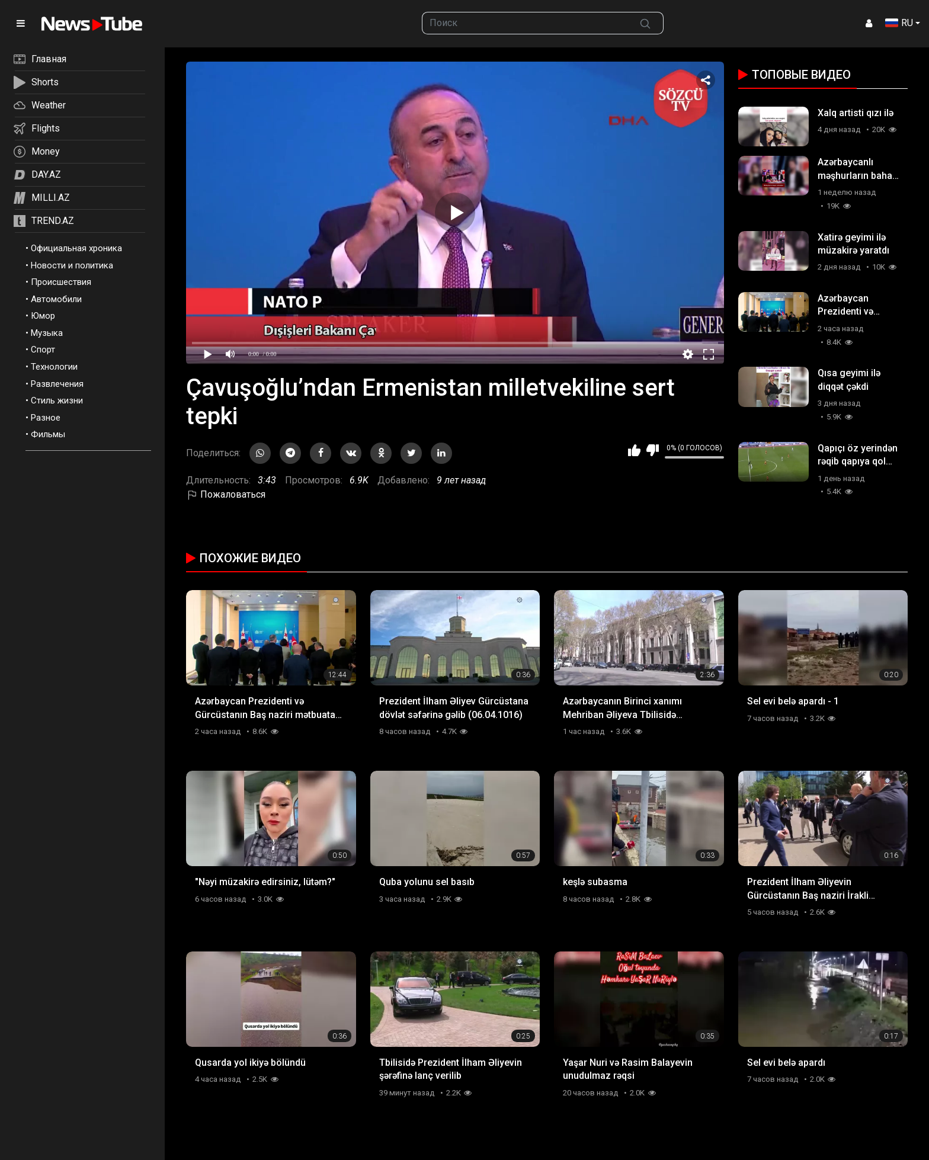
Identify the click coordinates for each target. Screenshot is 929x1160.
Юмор (43, 315)
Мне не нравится (652, 450)
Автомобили (56, 299)
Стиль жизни (57, 400)
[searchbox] (525, 23)
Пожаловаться (225, 494)
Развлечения (57, 384)
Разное (45, 417)
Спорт (43, 349)
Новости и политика (72, 265)
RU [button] (899, 22)
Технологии (54, 366)
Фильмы (48, 434)
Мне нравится (634, 450)
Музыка (47, 333)
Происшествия (61, 282)
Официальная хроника (76, 248)
